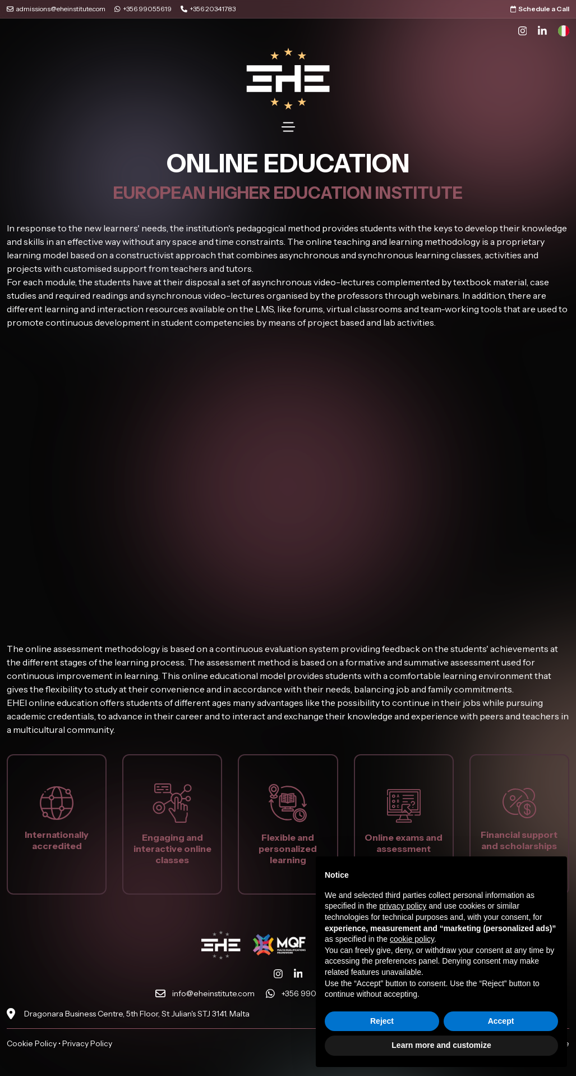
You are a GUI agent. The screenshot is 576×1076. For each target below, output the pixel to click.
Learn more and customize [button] (441, 1045)
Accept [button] (501, 1020)
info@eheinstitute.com (213, 993)
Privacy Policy (87, 1043)
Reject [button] (382, 1020)
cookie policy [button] (412, 938)
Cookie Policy (32, 1043)
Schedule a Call (540, 8)
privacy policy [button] (402, 905)
